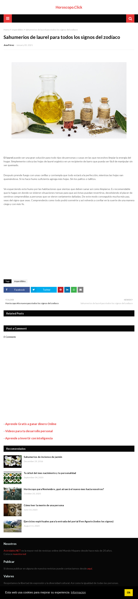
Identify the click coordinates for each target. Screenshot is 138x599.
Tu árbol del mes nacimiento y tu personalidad (50, 473)
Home (7, 29)
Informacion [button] (78, 592)
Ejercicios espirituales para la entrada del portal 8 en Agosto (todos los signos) (68, 521)
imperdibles (17, 29)
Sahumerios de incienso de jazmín (43, 456)
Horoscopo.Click (69, 7)
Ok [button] (128, 592)
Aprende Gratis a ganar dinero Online (30, 424)
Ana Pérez (9, 45)
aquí (89, 568)
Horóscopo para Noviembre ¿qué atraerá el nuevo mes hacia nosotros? (64, 489)
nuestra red (19, 553)
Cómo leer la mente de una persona (44, 505)
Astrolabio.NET (12, 550)
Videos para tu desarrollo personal (29, 431)
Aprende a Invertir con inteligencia (29, 438)
